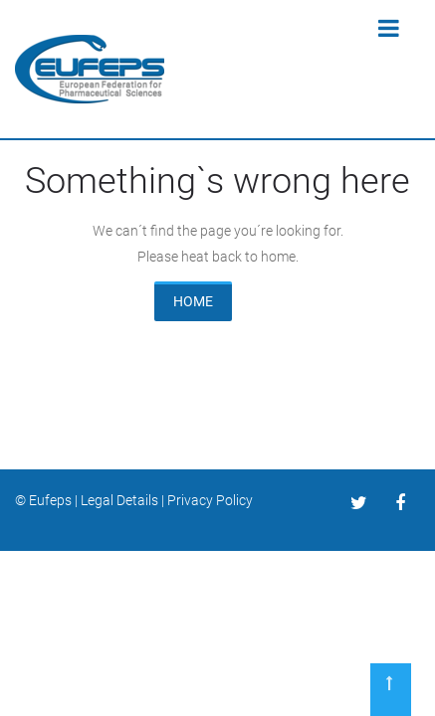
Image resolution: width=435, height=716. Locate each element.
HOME (193, 301)
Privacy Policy (210, 500)
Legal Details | (124, 500)
